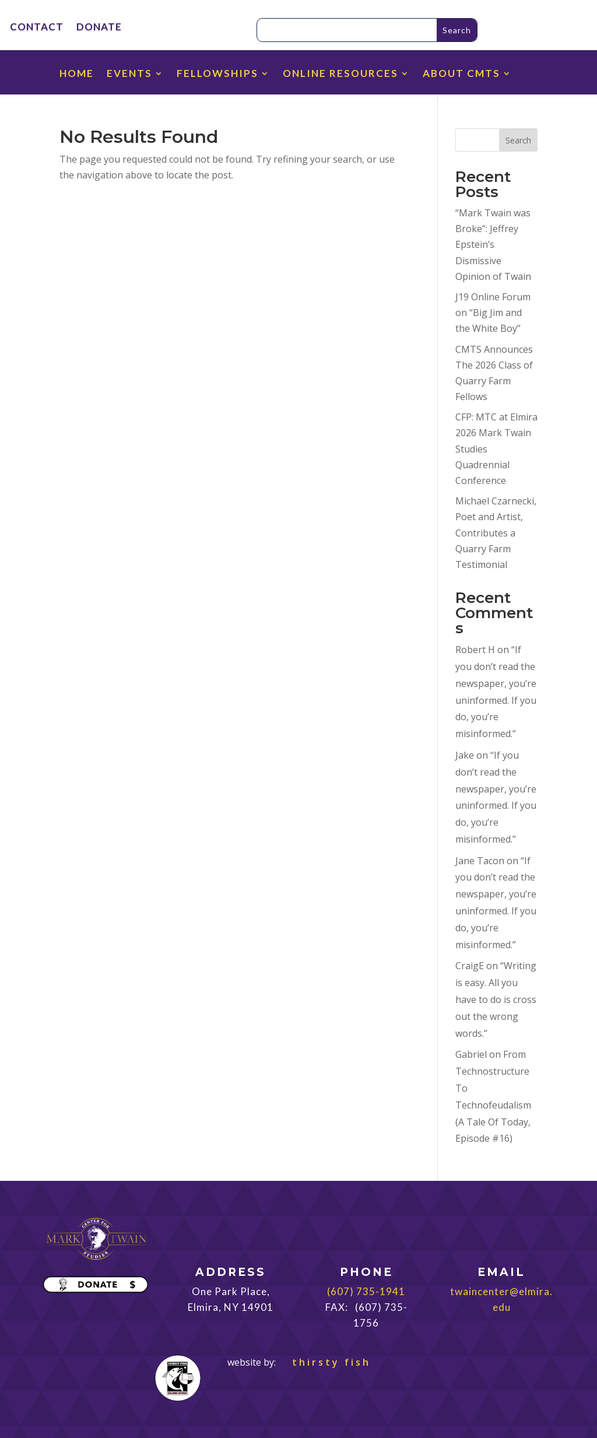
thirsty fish (324, 1362)
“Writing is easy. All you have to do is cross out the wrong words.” (495, 999)
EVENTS (129, 74)
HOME (76, 74)
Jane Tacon (479, 860)
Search (518, 140)
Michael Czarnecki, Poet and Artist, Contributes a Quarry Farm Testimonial (495, 532)
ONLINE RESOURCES (340, 74)
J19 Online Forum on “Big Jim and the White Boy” (493, 312)
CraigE (469, 965)
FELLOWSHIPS (217, 74)
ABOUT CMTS (461, 74)
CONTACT (37, 28)
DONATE (99, 28)
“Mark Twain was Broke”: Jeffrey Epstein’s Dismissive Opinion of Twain (493, 244)
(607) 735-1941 (366, 1291)
